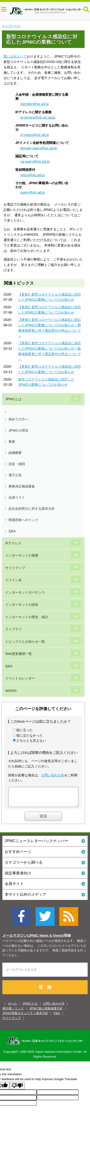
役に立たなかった (29, 735)
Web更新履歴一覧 (18, 654)
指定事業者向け (45, 876)
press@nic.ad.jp (32, 175)
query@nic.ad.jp (32, 192)
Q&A (12, 531)
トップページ (11, 26)
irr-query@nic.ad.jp (34, 135)
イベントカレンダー (20, 678)
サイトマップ (15, 568)
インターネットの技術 (21, 604)
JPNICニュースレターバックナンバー (45, 844)
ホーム (12, 1007)
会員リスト (17, 497)
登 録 (45, 990)
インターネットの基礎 (21, 555)
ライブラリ (13, 629)
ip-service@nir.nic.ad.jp (37, 117)
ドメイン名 (13, 580)
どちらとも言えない (31, 740)
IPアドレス (13, 543)
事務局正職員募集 (22, 486)
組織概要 (15, 453)
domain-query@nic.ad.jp (38, 148)
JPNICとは (13, 399)
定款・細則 (17, 464)
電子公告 (15, 475)
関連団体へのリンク (23, 520)
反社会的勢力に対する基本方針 (32, 508)
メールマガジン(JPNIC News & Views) (33, 939)
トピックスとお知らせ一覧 (25, 641)
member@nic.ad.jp (34, 104)
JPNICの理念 (18, 430)
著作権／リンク (13, 1012)
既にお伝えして (15, 56)
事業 (12, 442)
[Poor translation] (17, 1089)
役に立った (24, 730)
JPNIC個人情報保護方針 (46, 1012)
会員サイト (45, 886)
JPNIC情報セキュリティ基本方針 (25, 1016)
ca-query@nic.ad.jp (34, 161)
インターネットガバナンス (25, 592)
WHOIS (11, 691)
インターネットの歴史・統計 (26, 617)
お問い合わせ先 (52, 775)
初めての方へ (18, 419)
